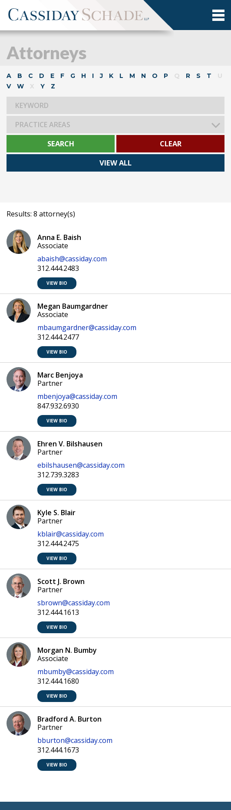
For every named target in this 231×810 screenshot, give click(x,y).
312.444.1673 (58, 750)
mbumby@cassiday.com (75, 672)
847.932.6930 (58, 406)
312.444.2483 (58, 268)
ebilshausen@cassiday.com (81, 465)
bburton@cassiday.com (74, 740)
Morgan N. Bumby (67, 650)
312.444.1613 (58, 612)
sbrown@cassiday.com (73, 603)
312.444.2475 (58, 544)
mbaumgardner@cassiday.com (86, 328)
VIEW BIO (56, 283)
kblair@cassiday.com (70, 534)
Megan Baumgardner (72, 306)
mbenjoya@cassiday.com (77, 396)
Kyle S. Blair (56, 512)
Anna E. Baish (59, 237)
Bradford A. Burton (69, 719)
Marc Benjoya (60, 375)
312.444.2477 (58, 337)
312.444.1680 (58, 681)
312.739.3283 (58, 475)
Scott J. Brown (61, 581)
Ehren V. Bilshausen (69, 444)
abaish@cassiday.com (72, 259)
